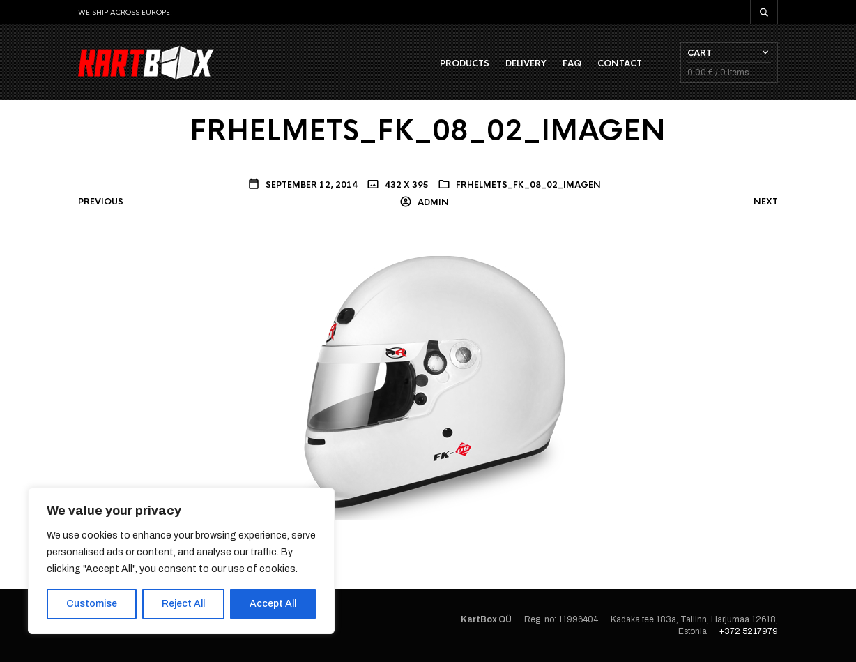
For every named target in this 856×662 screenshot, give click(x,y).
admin (432, 202)
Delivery (526, 63)
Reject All (183, 604)
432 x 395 (406, 184)
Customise (91, 604)
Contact (619, 63)
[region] (181, 561)
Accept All (273, 604)
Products (464, 63)
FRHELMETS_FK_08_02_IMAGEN (528, 184)
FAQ (572, 63)
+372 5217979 (748, 631)
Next (766, 201)
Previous (100, 201)
